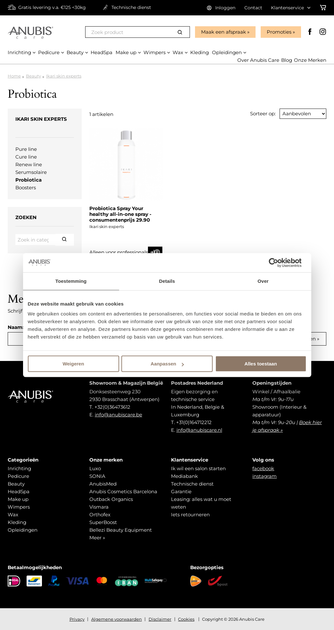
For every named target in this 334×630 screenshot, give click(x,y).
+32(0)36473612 (112, 407)
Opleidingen (22, 530)
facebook (263, 468)
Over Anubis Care (258, 60)
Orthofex (99, 514)
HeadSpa (18, 491)
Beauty (33, 75)
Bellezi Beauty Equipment (120, 530)
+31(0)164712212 (194, 422)
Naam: (16, 327)
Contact (253, 8)
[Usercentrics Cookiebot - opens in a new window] (278, 262)
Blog (286, 60)
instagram (264, 476)
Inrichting (19, 468)
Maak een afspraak (223, 32)
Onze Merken (310, 60)
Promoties (279, 32)
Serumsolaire (31, 172)
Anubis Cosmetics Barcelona (123, 491)
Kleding (17, 522)
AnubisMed (103, 484)
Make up (18, 499)
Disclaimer (160, 619)
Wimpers (19, 507)
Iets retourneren (190, 514)
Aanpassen (167, 363)
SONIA (97, 476)
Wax (13, 514)
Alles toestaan (260, 363)
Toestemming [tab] (71, 281)
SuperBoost (103, 522)
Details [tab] (167, 281)
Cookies (186, 619)
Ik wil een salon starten (198, 468)
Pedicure (18, 476)
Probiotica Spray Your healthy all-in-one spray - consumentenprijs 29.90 (120, 214)
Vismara (99, 507)
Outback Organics (111, 499)
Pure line (26, 149)
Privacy (77, 619)
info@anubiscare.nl (199, 430)
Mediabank (184, 476)
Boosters (25, 187)
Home (14, 75)
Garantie (181, 491)
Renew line (28, 164)
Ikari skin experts (63, 75)
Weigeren (73, 363)
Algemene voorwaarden (116, 619)
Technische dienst (192, 484)
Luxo (95, 468)
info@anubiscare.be (118, 415)
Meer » (97, 538)
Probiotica (28, 180)
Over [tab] (263, 281)
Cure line (26, 157)
